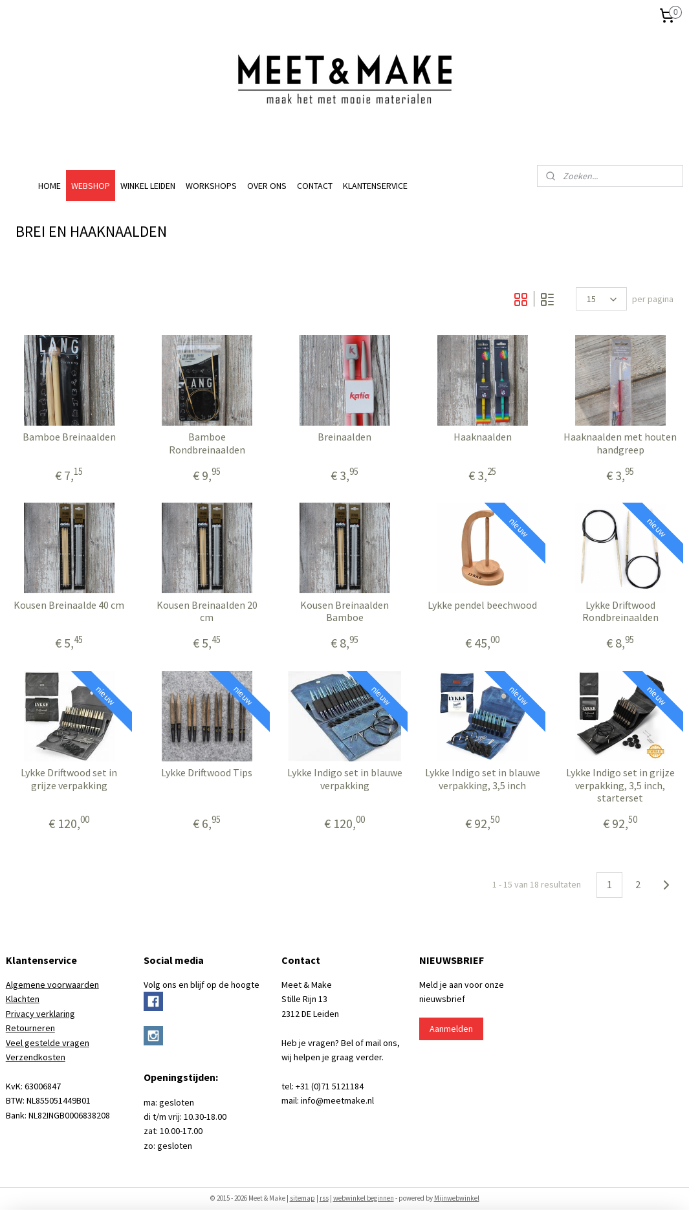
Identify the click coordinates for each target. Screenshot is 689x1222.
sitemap (302, 1198)
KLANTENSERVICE (375, 185)
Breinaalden (344, 437)
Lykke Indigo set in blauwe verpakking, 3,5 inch (482, 779)
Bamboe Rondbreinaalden (207, 443)
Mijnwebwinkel (456, 1198)
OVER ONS (267, 185)
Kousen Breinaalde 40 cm (69, 605)
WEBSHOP (90, 185)
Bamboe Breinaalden (69, 437)
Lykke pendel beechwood (482, 605)
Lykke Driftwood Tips (206, 773)
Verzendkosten (35, 1057)
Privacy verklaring (40, 1014)
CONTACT (315, 185)
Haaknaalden (483, 437)
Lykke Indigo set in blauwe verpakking (344, 779)
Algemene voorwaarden (52, 984)
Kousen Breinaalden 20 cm (207, 611)
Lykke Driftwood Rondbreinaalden (620, 611)
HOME (49, 185)
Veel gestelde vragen (47, 1043)
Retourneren (30, 1028)
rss (324, 1198)
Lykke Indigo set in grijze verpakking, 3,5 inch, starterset (620, 785)
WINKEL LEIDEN (147, 185)
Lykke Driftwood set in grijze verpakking (69, 779)
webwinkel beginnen (363, 1198)
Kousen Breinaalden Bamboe (344, 611)
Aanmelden (451, 1028)
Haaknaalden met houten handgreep (620, 443)
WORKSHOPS (211, 185)
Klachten (22, 999)
